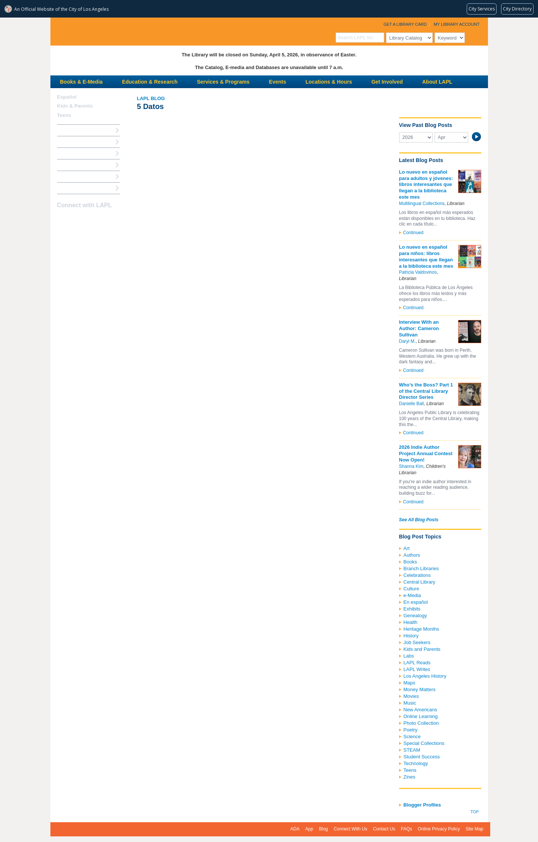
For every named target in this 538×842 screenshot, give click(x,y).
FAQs (406, 829)
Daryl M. (407, 341)
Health (411, 622)
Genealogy (415, 615)
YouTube (88, 220)
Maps (410, 683)
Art (407, 548)
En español (416, 602)
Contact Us (384, 829)
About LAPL (437, 82)
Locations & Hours (328, 82)
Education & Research (150, 82)
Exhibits (412, 609)
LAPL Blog (151, 98)
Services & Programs (223, 82)
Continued (413, 232)
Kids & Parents (75, 106)
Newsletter (101, 220)
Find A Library (73, 188)
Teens (410, 770)
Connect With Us (350, 829)
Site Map (474, 829)
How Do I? (69, 130)
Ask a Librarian (74, 165)
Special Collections (424, 743)
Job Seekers (417, 642)
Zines (410, 777)
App (309, 829)
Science (412, 736)
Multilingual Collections (422, 203)
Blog (323, 829)
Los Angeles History (425, 676)
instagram (75, 220)
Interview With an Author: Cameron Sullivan (419, 328)
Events (277, 82)
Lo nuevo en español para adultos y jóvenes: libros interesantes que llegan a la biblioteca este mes (426, 184)
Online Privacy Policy (439, 829)
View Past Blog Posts (425, 125)
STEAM (412, 750)
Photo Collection (421, 723)
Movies (411, 696)
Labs (409, 656)
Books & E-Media (81, 82)
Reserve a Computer (80, 153)
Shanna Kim (411, 466)
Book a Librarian (76, 176)
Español (67, 97)
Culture (411, 588)
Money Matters (420, 689)
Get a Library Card (405, 24)
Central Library (419, 582)
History (411, 636)
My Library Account (457, 24)
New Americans (420, 709)
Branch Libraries (421, 568)
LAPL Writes (417, 669)
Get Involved (387, 82)
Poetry (411, 730)
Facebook (62, 220)
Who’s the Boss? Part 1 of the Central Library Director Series (426, 391)
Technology (416, 763)
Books (410, 562)
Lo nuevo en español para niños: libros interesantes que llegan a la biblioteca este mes (426, 256)
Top (474, 812)
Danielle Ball (411, 403)
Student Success (422, 756)
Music (410, 703)
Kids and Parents (422, 649)
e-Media (412, 595)
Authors (412, 555)
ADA (295, 829)
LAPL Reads (417, 662)
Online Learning (421, 716)
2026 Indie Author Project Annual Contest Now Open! (426, 453)
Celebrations (417, 575)
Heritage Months (421, 629)
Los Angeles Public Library (142, 30)
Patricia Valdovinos (418, 272)
